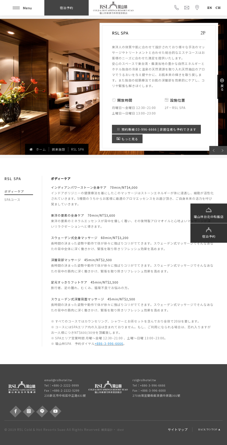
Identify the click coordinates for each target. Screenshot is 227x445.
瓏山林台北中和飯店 (209, 213)
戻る (222, 84)
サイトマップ (178, 429)
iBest (120, 429)
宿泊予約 (208, 232)
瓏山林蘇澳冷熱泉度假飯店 (113, 8)
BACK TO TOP (207, 429)
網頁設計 (107, 429)
